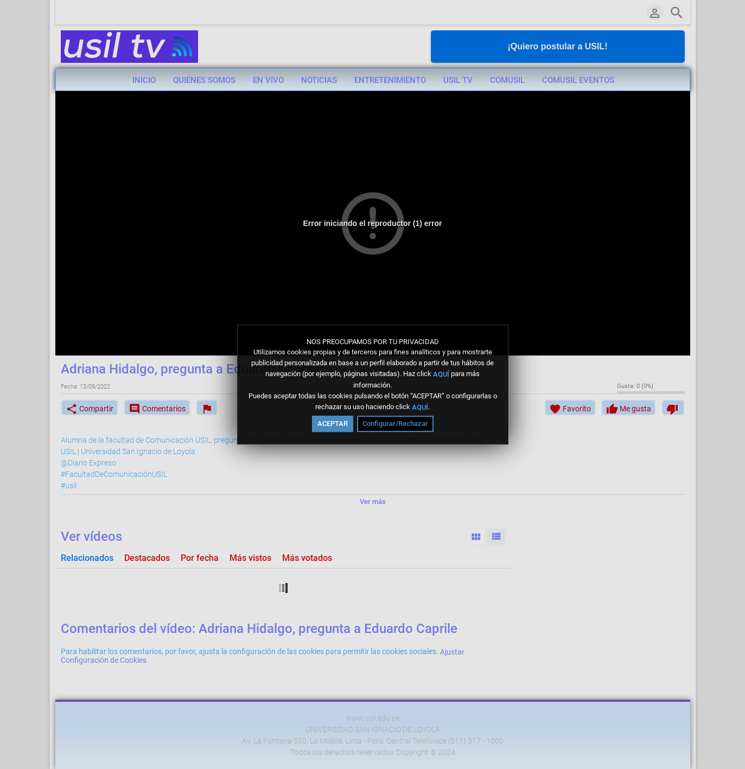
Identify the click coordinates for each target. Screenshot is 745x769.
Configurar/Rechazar (395, 423)
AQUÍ (441, 374)
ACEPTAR (332, 423)
